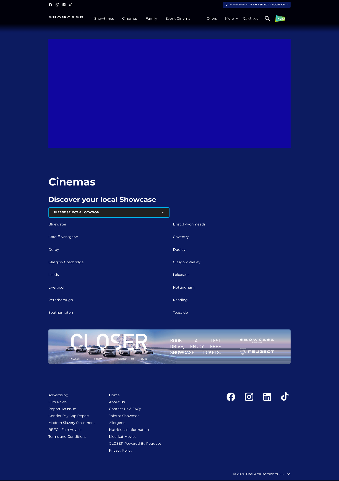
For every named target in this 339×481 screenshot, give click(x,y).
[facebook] (50, 5)
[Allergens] (117, 423)
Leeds (53, 275)
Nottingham (184, 288)
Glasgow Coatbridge (66, 262)
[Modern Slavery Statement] (71, 423)
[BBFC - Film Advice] (65, 430)
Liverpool (56, 288)
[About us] (117, 402)
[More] (232, 18)
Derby (53, 250)
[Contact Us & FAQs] (125, 409)
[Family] (151, 18)
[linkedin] (64, 5)
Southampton (60, 313)
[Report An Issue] (62, 409)
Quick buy (250, 18)
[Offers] (212, 18)
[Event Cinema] (178, 18)
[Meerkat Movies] (122, 437)
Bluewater (57, 225)
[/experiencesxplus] (198, 18)
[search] (267, 18)
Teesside (180, 313)
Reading (180, 300)
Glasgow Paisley (186, 262)
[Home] (114, 395)
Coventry (181, 237)
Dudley (179, 250)
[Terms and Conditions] (67, 437)
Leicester (181, 275)
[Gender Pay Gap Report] (68, 416)
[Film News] (57, 402)
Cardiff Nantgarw (63, 237)
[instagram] (57, 5)
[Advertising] (58, 395)
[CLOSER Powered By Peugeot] (135, 444)
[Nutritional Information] (129, 430)
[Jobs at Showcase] (124, 416)
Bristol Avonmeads (189, 225)
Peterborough (60, 300)
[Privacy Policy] (120, 450)
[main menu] (166, 18)
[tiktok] (71, 5)
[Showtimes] (104, 18)
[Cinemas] (129, 18)
